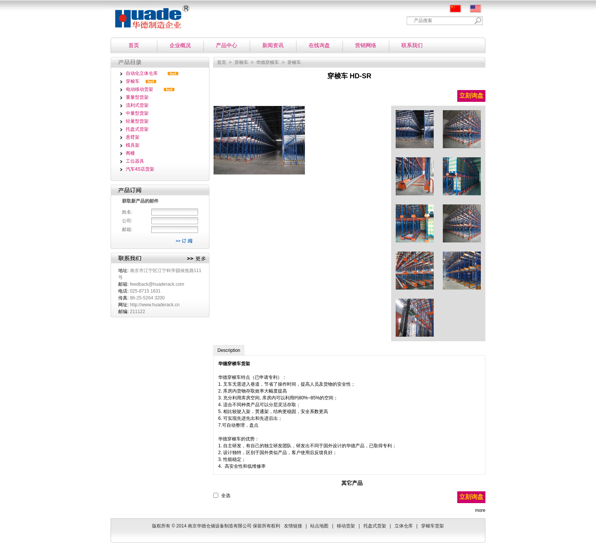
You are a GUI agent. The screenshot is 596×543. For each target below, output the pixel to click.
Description (228, 350)
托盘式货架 (137, 129)
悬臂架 (132, 137)
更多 (196, 258)
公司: (127, 220)
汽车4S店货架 (140, 169)
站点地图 (319, 526)
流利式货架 (137, 105)
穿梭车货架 (238, 363)
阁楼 (130, 153)
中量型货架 (137, 113)
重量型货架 (137, 97)
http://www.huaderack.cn (155, 304)
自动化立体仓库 (142, 73)
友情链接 (293, 526)
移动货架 (346, 526)
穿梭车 (132, 81)
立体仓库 (404, 526)
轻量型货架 (137, 121)
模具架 (132, 145)
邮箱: (127, 229)
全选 (225, 495)
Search (478, 20)
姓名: (127, 212)
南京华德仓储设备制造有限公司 (149, 14)
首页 (221, 62)
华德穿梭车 (267, 62)
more (480, 510)
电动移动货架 (139, 89)
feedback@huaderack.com (157, 284)
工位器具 (135, 161)
